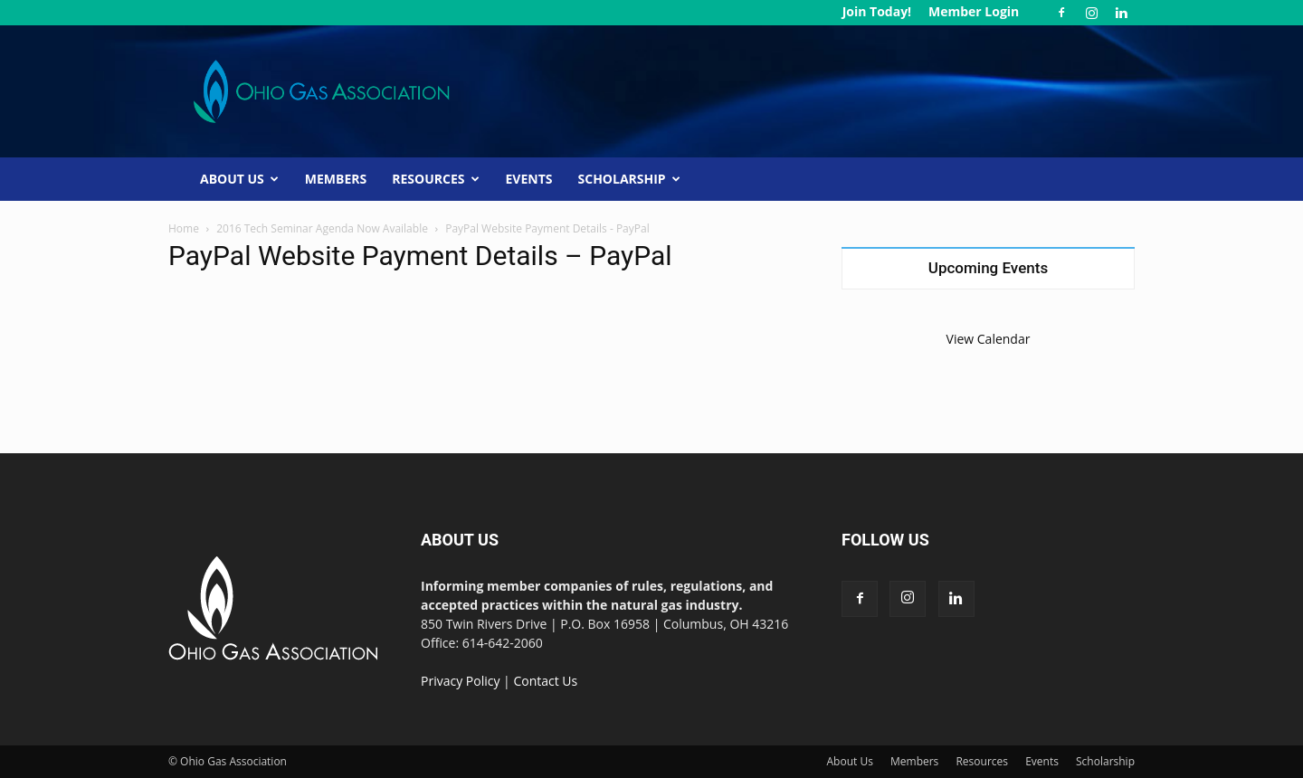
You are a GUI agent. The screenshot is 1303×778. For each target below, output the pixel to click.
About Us (239, 178)
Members (335, 178)
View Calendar (988, 338)
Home (183, 228)
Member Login (973, 11)
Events (529, 178)
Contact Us (545, 680)
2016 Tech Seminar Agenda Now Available (322, 228)
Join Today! (876, 11)
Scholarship (629, 178)
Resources (435, 178)
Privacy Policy (460, 680)
